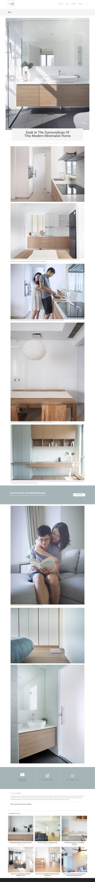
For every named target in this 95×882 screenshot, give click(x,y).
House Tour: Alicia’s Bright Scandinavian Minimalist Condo (21, 874)
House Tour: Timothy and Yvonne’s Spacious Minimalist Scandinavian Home (74, 874)
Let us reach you (72, 780)
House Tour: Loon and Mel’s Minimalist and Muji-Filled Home (47, 874)
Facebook (19, 793)
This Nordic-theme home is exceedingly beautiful (74, 843)
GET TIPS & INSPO (47, 780)
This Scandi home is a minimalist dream (47, 842)
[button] (79, 494)
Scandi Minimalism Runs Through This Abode (21, 842)
